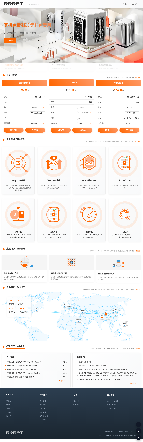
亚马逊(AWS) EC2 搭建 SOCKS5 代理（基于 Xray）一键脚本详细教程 (102, 369)
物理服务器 (115, 435)
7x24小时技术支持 (113, 401)
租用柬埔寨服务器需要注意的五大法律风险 (22, 366)
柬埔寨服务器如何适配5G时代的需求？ (20, 377)
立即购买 (13, 130)
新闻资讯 (9, 405)
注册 (135, 4)
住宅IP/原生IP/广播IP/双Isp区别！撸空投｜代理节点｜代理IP (98, 379)
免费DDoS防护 (111, 405)
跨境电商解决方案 (11, 283)
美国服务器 (43, 405)
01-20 (65, 362)
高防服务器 (133, 435)
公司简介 (9, 401)
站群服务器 (124, 435)
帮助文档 (76, 401)
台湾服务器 (43, 420)
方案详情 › (138, 260)
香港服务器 (43, 401)
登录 (125, 4)
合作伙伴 (9, 412)
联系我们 (9, 416)
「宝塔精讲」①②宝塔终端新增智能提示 (91, 366)
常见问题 (76, 405)
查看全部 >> (63, 381)
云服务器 (107, 435)
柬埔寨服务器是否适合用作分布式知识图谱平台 (23, 373)
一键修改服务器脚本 (84, 362)
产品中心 (9, 408)
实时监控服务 (111, 408)
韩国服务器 (43, 412)
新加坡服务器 (44, 416)
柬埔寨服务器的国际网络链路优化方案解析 (22, 369)
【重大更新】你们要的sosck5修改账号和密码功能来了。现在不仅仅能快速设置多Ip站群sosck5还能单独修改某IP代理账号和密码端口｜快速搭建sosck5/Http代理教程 (107, 374)
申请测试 (35, 130)
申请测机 (10, 40)
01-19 (65, 369)
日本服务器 (43, 408)
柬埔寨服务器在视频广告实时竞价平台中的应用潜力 (25, 362)
